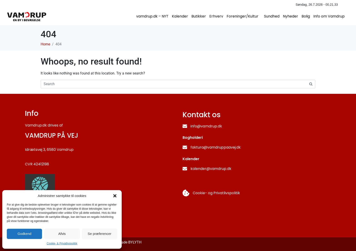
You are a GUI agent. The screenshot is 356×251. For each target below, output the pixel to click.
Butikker (198, 16)
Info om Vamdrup (329, 16)
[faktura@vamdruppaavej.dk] (185, 147)
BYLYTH (134, 242)
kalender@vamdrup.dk (210, 168)
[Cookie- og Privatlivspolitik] (186, 193)
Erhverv (216, 16)
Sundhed (271, 16)
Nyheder (290, 16)
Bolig (306, 16)
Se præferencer (99, 234)
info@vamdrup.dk (206, 126)
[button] (115, 196)
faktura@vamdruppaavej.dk (215, 147)
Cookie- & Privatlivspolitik (62, 243)
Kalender (180, 16)
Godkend (24, 234)
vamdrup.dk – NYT (152, 16)
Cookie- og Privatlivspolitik (216, 193)
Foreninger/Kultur (242, 16)
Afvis (62, 234)
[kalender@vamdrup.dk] (185, 169)
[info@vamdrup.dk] (185, 126)
